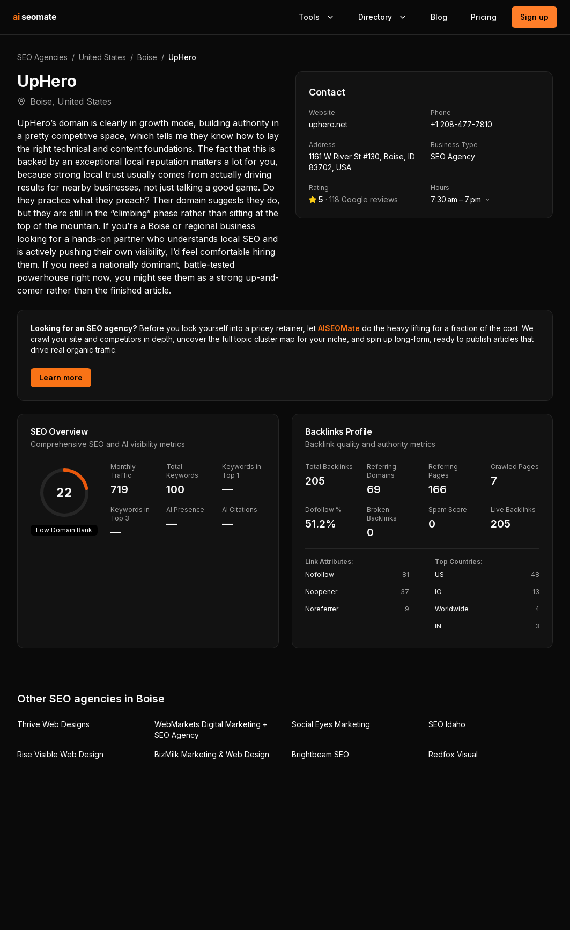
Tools (317, 16)
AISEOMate (339, 328)
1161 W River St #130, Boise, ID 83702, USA (362, 162)
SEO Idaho (446, 724)
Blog (439, 16)
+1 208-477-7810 (461, 124)
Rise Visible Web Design (60, 754)
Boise (147, 57)
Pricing (484, 16)
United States (102, 57)
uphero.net (328, 124)
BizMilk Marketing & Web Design (211, 754)
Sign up (534, 16)
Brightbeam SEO (320, 754)
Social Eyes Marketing (331, 724)
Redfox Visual (453, 754)
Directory (382, 16)
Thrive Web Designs (53, 724)
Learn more (61, 377)
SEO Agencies (42, 57)
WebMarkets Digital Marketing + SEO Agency (211, 729)
